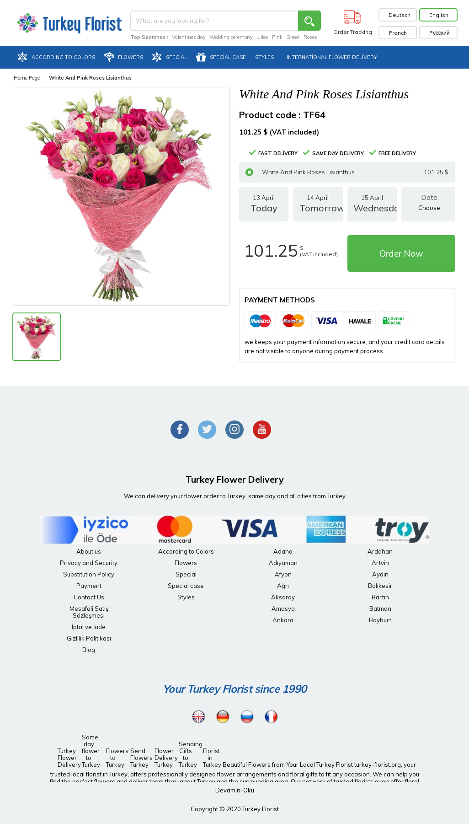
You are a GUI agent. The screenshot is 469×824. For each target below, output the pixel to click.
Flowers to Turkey (115, 757)
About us (88, 551)
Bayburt (380, 620)
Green (293, 37)
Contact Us (89, 597)
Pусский (439, 32)
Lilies (262, 37)
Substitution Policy (88, 574)
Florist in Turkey (212, 757)
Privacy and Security (88, 562)
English (438, 14)
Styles (186, 597)
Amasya (283, 608)
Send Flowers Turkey (139, 757)
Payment (88, 585)
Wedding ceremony (231, 37)
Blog (88, 649)
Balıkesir (380, 585)
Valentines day (189, 37)
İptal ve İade (89, 626)
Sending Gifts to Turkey (188, 754)
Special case (186, 585)
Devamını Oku (234, 790)
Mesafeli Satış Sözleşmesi (88, 612)
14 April (317, 207)
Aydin (380, 574)
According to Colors (186, 551)
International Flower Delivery (332, 57)
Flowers (186, 562)
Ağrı (283, 585)
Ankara (282, 620)
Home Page (27, 78)
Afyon (283, 574)
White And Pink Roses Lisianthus (346, 172)
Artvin (380, 562)
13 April (263, 207)
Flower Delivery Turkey (164, 757)
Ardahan (380, 551)
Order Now (401, 253)
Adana (283, 551)
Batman (380, 608)
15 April (372, 207)
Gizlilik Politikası (89, 638)
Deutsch (399, 14)
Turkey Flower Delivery (67, 757)
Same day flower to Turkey (91, 750)
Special (186, 574)
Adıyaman (283, 562)
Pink (277, 37)
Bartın (380, 597)
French (398, 32)
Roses (310, 37)
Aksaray (283, 597)
